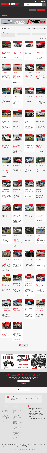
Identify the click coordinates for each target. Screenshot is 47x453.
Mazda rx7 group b (16, 310)
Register (43, 1)
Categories (9, 10)
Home (3, 10)
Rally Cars (15, 411)
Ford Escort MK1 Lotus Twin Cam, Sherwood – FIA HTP (17, 193)
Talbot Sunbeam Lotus (29, 261)
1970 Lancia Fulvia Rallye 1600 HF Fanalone (17, 146)
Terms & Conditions (5, 417)
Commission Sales (5, 413)
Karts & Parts (16, 420)
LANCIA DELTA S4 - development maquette (39, 54)
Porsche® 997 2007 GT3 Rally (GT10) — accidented (17, 239)
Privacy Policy (4, 415)
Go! (43, 4)
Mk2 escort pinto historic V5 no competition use (5, 169)
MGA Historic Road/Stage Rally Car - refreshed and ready (6, 263)
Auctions (15, 421)
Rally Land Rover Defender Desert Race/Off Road (16, 76)
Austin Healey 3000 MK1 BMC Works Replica (40, 263)
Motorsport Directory (17, 431)
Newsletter (4, 15)
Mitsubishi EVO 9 (5, 215)
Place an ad (41, 10)
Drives (14, 412)
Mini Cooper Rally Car (6, 75)
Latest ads (32, 10)
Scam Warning (4, 420)
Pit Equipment (16, 413)
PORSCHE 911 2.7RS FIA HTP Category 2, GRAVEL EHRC (6, 193)
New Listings (4, 410)
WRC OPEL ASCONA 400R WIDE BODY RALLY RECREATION (28, 287)
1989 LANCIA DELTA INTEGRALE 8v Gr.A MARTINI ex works (28, 54)
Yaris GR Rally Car (16, 333)
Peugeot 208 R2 (28, 215)
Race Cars (15, 407)
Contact (21, 10)
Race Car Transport (17, 410)
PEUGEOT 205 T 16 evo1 (40, 285)
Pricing (16, 10)
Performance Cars (17, 426)
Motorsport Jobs (16, 424)
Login (38, 1)
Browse (3, 407)
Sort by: (28, 28)
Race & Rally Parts (17, 409)
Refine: (3, 32)
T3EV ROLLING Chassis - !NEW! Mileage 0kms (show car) (40, 193)
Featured (3, 409)
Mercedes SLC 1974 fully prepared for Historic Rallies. (28, 122)
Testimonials (4, 416)
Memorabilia (16, 429)
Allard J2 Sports (16, 261)
